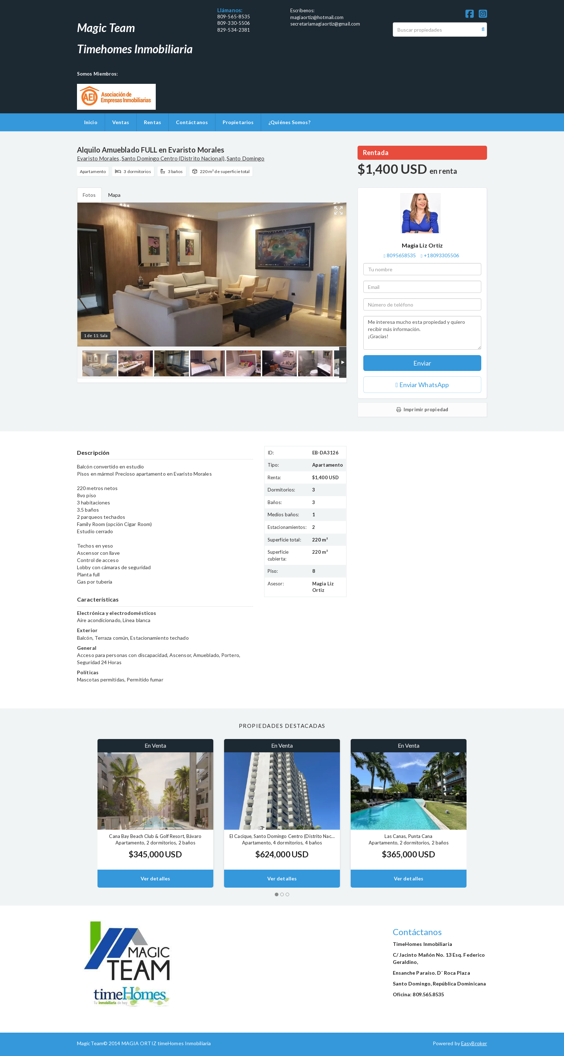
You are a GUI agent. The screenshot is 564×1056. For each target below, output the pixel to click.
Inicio (90, 122)
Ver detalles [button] (155, 878)
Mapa (114, 195)
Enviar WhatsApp (422, 385)
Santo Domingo (245, 158)
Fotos (89, 195)
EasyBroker (474, 1043)
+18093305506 (441, 255)
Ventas (120, 122)
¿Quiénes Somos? (289, 122)
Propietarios (238, 122)
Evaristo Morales (98, 158)
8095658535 (401, 255)
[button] (87, 813)
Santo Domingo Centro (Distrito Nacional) (173, 158)
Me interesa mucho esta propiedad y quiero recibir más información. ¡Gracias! (422, 333)
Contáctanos (192, 122)
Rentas (152, 122)
